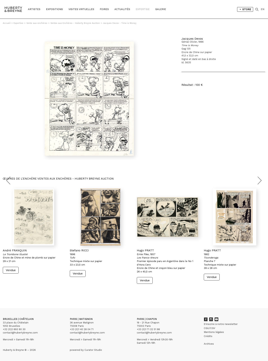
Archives (209, 343)
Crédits (208, 336)
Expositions (54, 9)
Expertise (143, 9)
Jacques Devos (192, 38)
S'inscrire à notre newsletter (221, 324)
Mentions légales (214, 332)
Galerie (160, 9)
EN (262, 9)
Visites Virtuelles (81, 9)
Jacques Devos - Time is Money (119, 23)
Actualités (122, 9)
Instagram (211, 319)
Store (245, 9)
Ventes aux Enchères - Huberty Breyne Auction (75, 23)
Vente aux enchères (36, 23)
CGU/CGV (209, 328)
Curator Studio (93, 350)
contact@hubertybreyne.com (20, 332)
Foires (104, 9)
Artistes (34, 9)
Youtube (216, 319)
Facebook (206, 319)
